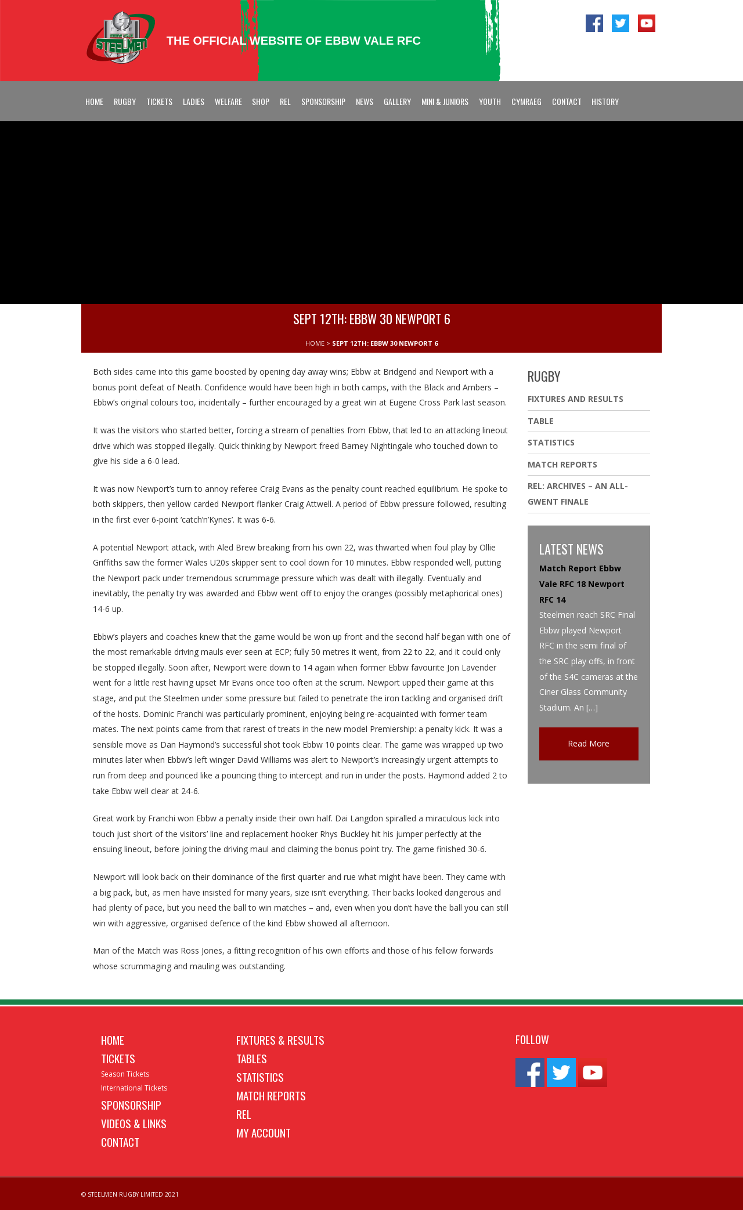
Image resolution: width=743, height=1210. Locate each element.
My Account (263, 1132)
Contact (567, 101)
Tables (251, 1058)
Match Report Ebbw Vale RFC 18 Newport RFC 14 (582, 583)
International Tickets (134, 1088)
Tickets (159, 101)
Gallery (397, 101)
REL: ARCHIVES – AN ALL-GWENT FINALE (578, 493)
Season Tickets (125, 1074)
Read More (588, 743)
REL (285, 101)
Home (94, 101)
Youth (490, 101)
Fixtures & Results (280, 1039)
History (605, 101)
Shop (260, 101)
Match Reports (562, 464)
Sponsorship (323, 101)
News (364, 101)
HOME (314, 343)
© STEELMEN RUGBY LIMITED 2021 (130, 1194)
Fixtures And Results (575, 398)
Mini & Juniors (444, 101)
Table (541, 420)
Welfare (228, 101)
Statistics (551, 442)
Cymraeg (526, 101)
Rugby (125, 101)
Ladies (193, 101)
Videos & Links (134, 1123)
